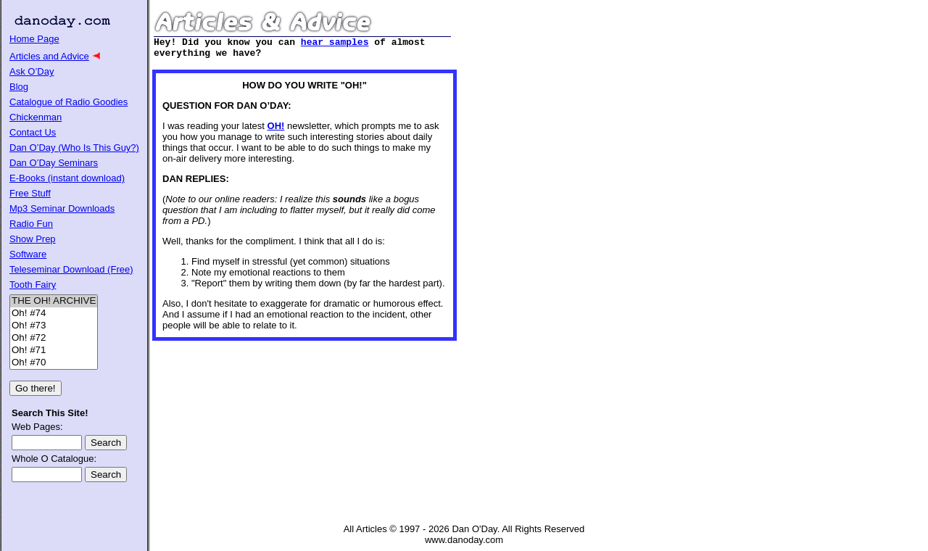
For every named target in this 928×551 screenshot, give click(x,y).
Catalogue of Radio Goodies (68, 101)
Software (27, 254)
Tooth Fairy (32, 284)
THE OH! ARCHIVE (53, 301)
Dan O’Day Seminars (53, 162)
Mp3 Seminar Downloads (62, 208)
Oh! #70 (53, 363)
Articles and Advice (49, 56)
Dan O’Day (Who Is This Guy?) (74, 147)
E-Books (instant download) (67, 178)
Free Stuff (30, 193)
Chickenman (35, 117)
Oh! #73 (53, 326)
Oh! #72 (53, 338)
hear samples (335, 43)
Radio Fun (31, 223)
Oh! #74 (53, 313)
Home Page (34, 38)
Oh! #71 (53, 350)
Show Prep (32, 238)
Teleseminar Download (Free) (71, 269)
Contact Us (32, 132)
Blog (18, 86)
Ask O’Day (31, 71)
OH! (276, 130)
